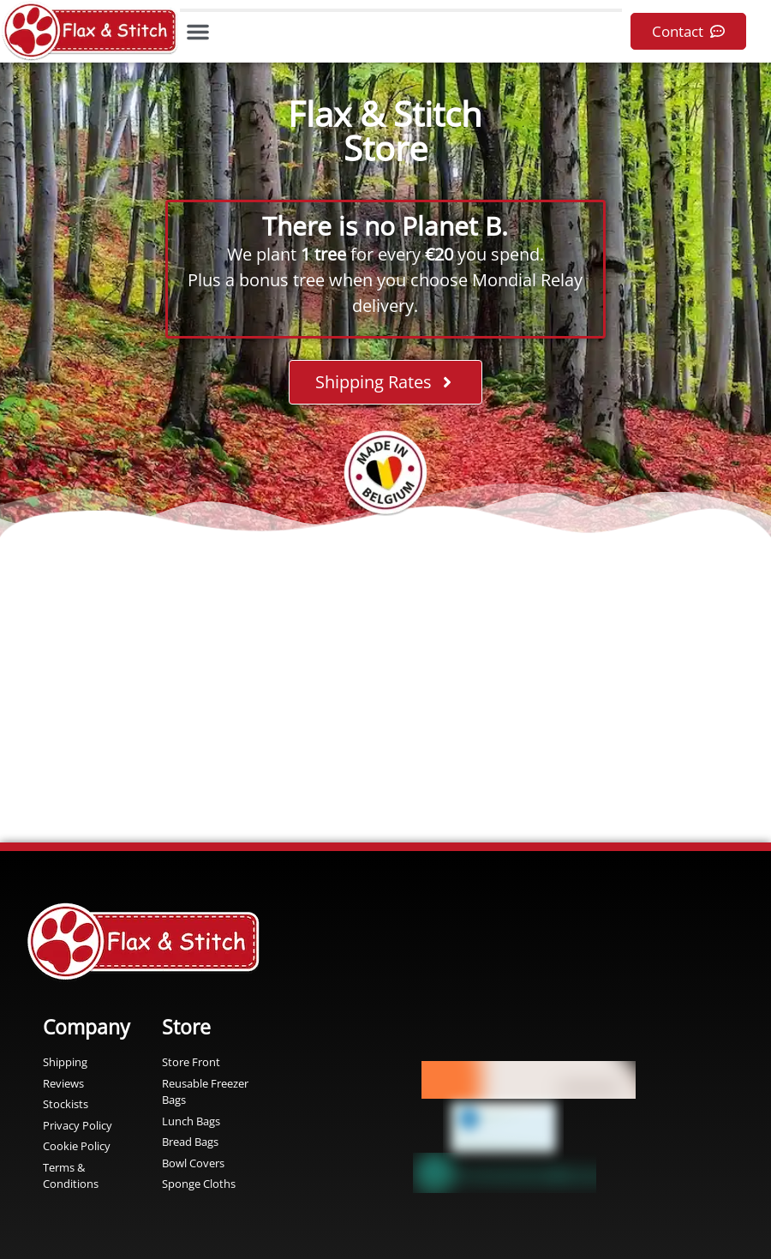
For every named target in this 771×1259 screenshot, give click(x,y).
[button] (198, 32)
